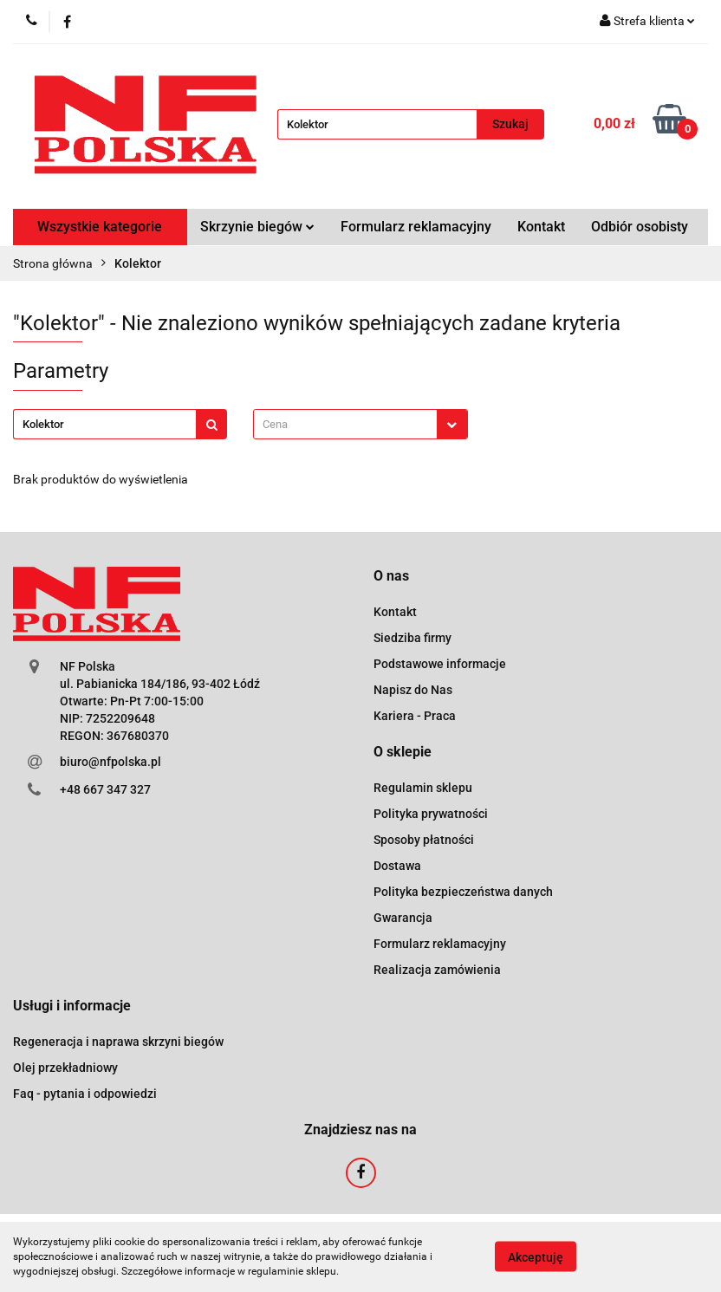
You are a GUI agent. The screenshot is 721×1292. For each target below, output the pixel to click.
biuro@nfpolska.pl (110, 762)
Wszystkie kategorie (99, 226)
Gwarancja (402, 918)
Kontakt (541, 226)
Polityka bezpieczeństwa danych (463, 892)
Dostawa (397, 866)
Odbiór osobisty (639, 226)
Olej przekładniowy (65, 1068)
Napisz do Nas (412, 690)
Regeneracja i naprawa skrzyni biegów (118, 1042)
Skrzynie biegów (257, 226)
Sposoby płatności (423, 840)
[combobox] (360, 424)
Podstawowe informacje (439, 664)
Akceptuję (535, 1257)
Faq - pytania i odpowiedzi (85, 1093)
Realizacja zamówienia (437, 970)
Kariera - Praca (414, 716)
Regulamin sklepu (422, 788)
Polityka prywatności (430, 814)
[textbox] (345, 424)
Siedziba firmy (412, 638)
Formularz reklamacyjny (416, 226)
